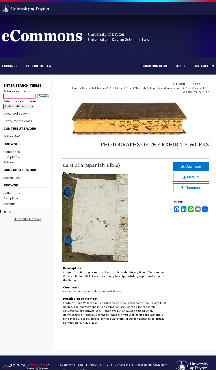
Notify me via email (17, 121)
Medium (191, 177)
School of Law (38, 66)
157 (207, 91)
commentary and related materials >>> (95, 291)
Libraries (10, 66)
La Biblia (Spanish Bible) (91, 165)
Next (195, 83)
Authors (9, 162)
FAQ (106, 364)
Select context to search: (21, 101)
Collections (11, 151)
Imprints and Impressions (166, 88)
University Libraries (94, 88)
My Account (122, 364)
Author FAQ (11, 136)
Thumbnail (191, 188)
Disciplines (11, 157)
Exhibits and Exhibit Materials (128, 88)
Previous (180, 83)
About (93, 364)
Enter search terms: (17, 91)
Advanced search (16, 113)
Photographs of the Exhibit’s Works (155, 144)
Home (74, 88)
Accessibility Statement (151, 364)
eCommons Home (72, 364)
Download (191, 166)
